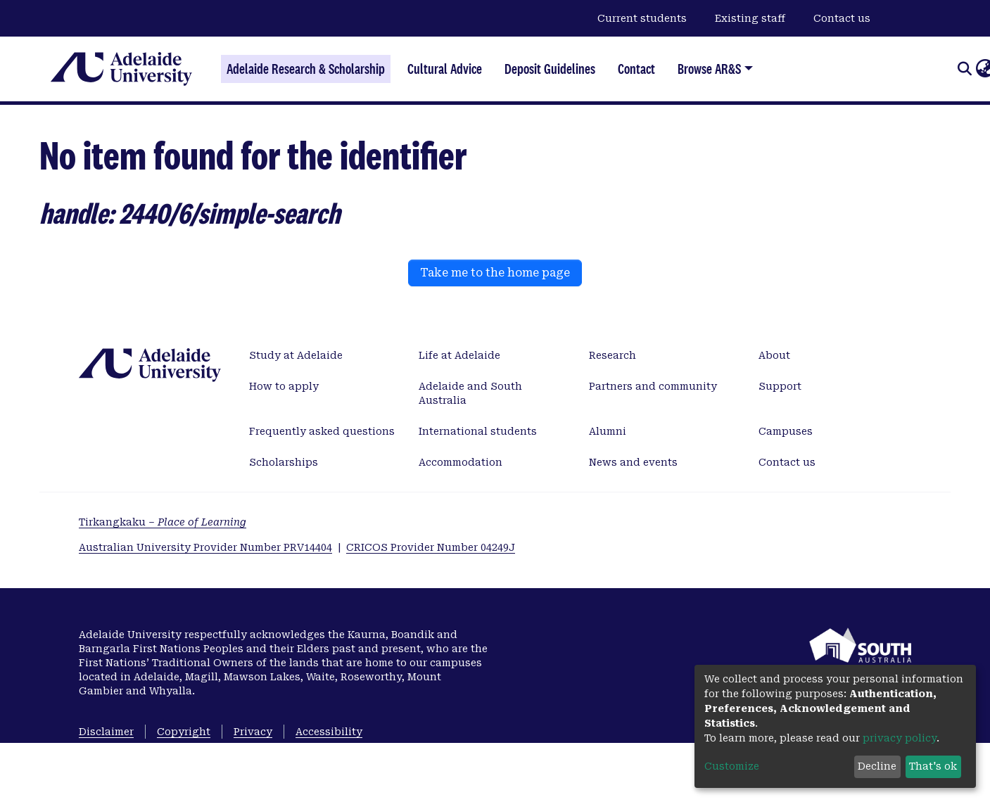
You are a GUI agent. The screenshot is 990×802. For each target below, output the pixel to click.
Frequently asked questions (322, 431)
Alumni (607, 431)
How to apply (284, 386)
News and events (633, 462)
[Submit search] (964, 69)
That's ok (933, 766)
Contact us (841, 18)
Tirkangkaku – (162, 522)
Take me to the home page (495, 272)
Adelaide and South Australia (470, 393)
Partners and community (653, 386)
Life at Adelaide (459, 355)
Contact (636, 69)
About (774, 355)
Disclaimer (106, 731)
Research (612, 355)
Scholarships (283, 462)
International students (478, 431)
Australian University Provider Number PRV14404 (205, 547)
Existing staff (750, 18)
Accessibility (329, 731)
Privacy (253, 731)
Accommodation (460, 462)
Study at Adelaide (296, 355)
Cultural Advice (444, 69)
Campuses (786, 431)
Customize (731, 766)
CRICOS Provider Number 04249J (430, 547)
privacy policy (900, 738)
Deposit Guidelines (549, 69)
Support (780, 386)
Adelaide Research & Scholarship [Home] (306, 69)
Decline (877, 766)
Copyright (183, 731)
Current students (642, 18)
